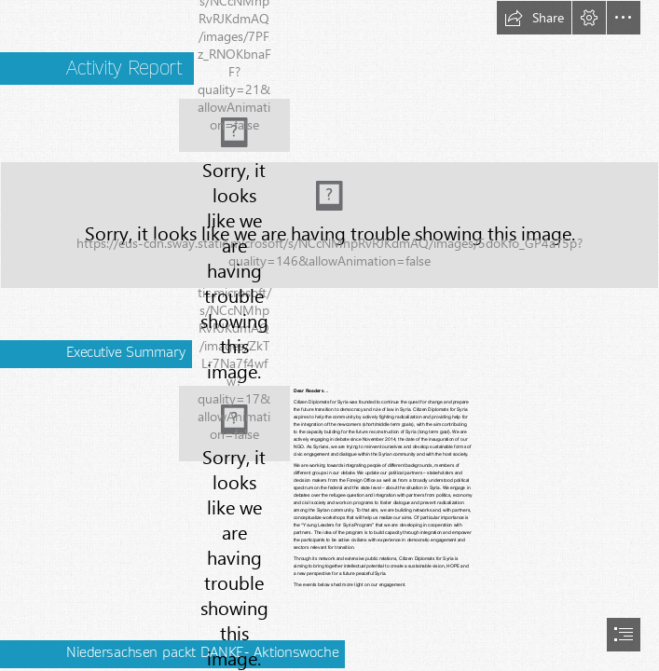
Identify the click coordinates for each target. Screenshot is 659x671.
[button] (534, 17)
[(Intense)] (329, 225)
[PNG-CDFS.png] (234, 125)
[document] (329, 335)
